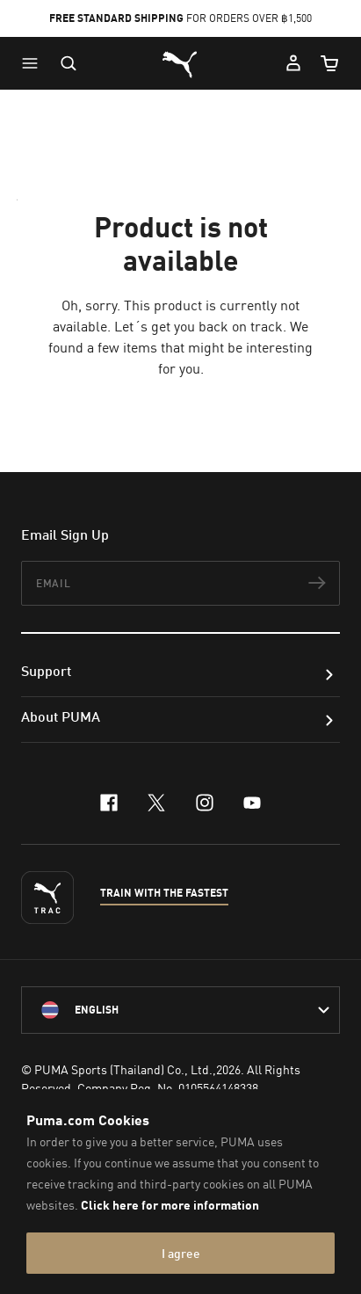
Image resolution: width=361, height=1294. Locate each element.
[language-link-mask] (180, 1010)
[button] (34, 63)
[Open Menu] (34, 63)
